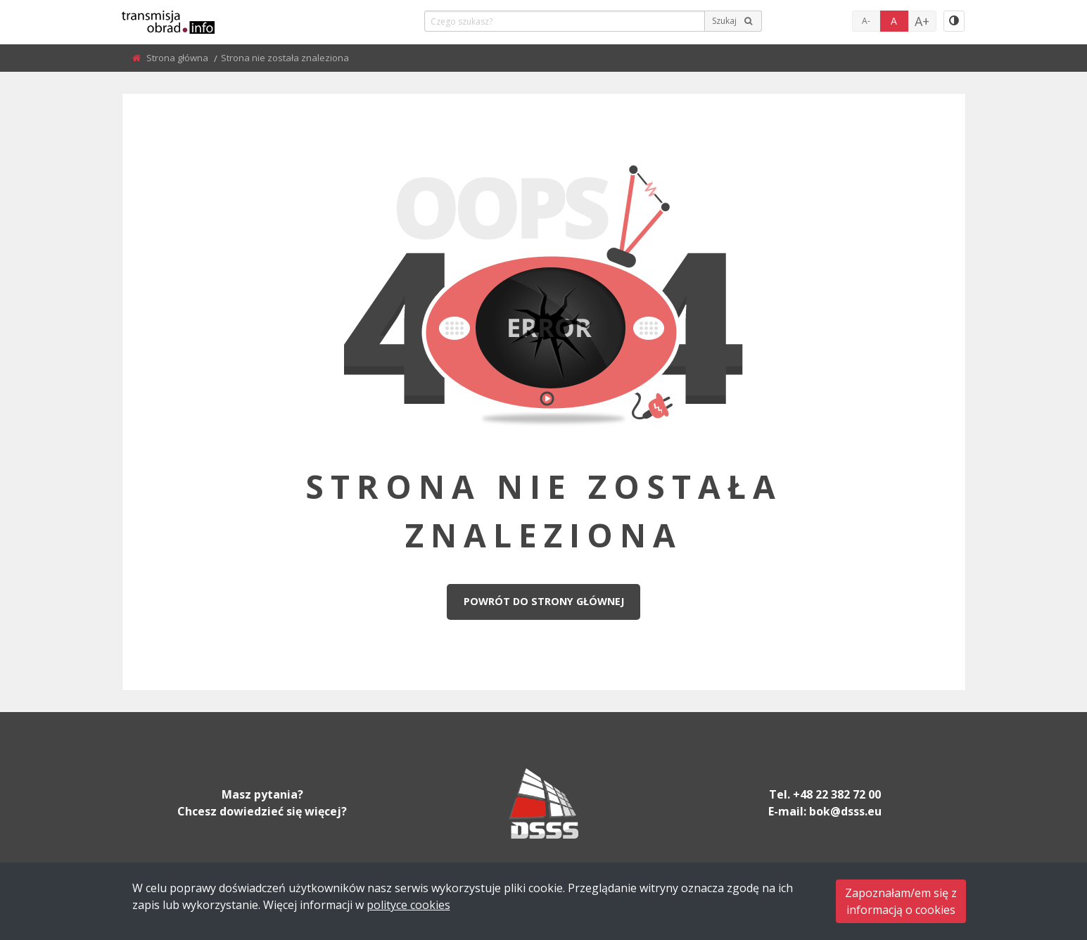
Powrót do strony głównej (544, 601)
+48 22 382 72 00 (837, 794)
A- (866, 21)
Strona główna (178, 57)
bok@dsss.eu (845, 811)
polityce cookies (408, 905)
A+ (922, 21)
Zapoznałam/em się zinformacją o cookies (901, 901)
